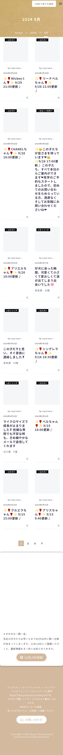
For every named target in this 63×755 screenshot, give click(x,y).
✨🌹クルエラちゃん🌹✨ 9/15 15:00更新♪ (15, 514)
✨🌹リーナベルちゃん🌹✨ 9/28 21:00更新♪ (46, 84)
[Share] (27, 97)
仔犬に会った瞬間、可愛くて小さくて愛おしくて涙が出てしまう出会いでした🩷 (47, 276)
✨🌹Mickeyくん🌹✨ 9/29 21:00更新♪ (14, 82)
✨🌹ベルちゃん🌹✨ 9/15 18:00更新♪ (46, 425)
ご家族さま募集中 (45, 110)
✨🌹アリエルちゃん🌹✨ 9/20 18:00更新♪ (15, 272)
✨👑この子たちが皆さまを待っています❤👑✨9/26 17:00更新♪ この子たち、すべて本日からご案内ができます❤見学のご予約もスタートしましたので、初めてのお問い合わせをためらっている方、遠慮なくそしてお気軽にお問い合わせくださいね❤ (47, 179)
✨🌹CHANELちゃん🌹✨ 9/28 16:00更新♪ (15, 153)
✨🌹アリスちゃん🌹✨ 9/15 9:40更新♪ (46, 514)
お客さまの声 (43, 229)
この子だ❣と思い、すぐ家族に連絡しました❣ (14, 353)
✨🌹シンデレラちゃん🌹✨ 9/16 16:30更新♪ (46, 355)
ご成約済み (10, 40)
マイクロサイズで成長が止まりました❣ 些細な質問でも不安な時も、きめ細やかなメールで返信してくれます (15, 433)
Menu (60, 4)
